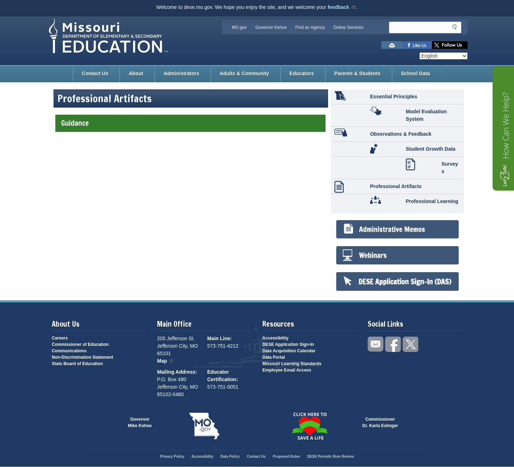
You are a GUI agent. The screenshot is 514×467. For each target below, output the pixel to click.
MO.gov (239, 27)
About (136, 73)
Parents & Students (357, 73)
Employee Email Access (286, 370)
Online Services (348, 27)
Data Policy (230, 456)
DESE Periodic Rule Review (330, 456)
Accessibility (275, 338)
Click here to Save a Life (309, 426)
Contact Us (95, 73)
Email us (391, 45)
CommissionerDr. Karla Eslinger (380, 422)
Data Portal (273, 357)
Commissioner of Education (80, 344)
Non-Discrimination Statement (82, 357)
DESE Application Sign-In (288, 344)
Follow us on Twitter (450, 45)
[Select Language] (443, 55)
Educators (301, 73)
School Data (415, 73)
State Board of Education (77, 363)
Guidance (190, 123)
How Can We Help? (505, 125)
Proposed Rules (286, 456)
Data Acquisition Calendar (289, 350)
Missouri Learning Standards (291, 363)
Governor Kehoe (271, 27)
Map (165, 361)
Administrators (181, 73)
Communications (69, 350)
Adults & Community (244, 73)
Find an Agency (310, 27)
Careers (60, 338)
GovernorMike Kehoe (140, 422)
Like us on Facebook (417, 45)
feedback (342, 7)
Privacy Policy (172, 456)
